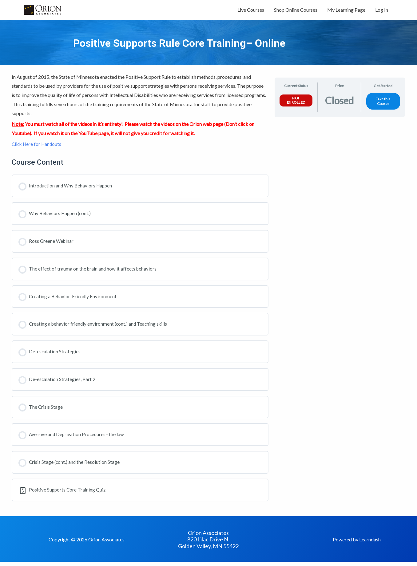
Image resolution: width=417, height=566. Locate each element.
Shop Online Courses (295, 11)
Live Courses (250, 11)
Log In (381, 11)
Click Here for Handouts (38, 147)
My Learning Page (346, 11)
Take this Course (383, 104)
